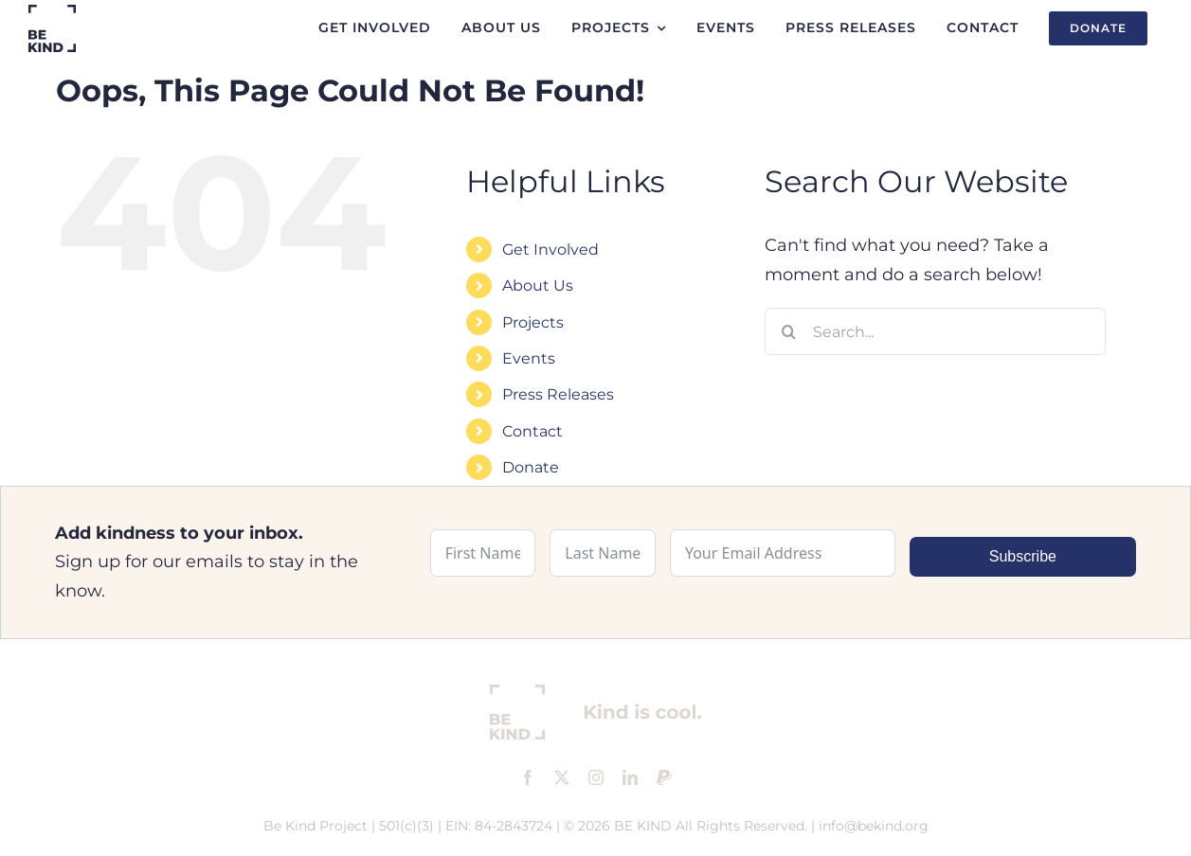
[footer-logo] (596, 693)
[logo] (52, 13)
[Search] (788, 331)
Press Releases (558, 394)
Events (528, 358)
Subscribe (1022, 556)
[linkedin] (630, 777)
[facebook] (527, 777)
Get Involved (550, 250)
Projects (533, 322)
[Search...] (935, 331)
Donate (530, 467)
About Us (537, 285)
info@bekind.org (874, 825)
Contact (532, 431)
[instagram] (596, 777)
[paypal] (664, 777)
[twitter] (561, 777)
